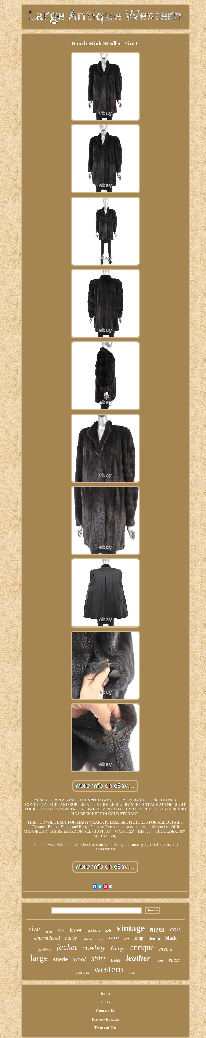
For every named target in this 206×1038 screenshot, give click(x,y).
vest (126, 939)
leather (138, 958)
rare (113, 937)
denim (154, 938)
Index (106, 993)
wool (79, 959)
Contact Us (105, 1011)
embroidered (47, 938)
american (82, 972)
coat (176, 929)
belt (108, 931)
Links (106, 1002)
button (175, 960)
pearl (100, 939)
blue (61, 931)
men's (165, 949)
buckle (116, 961)
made (131, 973)
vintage (130, 928)
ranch (87, 938)
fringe (118, 948)
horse (48, 931)
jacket (67, 947)
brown (76, 930)
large (39, 958)
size (34, 929)
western (108, 969)
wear (160, 960)
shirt (98, 958)
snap (138, 938)
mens (157, 929)
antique (142, 947)
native (71, 938)
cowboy (93, 947)
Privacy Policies (105, 1019)
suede (60, 959)
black (171, 938)
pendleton (44, 950)
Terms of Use (105, 1028)
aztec (94, 931)
